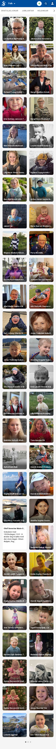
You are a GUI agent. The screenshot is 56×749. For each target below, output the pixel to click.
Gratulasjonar (9, 11)
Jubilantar (28, 11)
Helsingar (42, 11)
